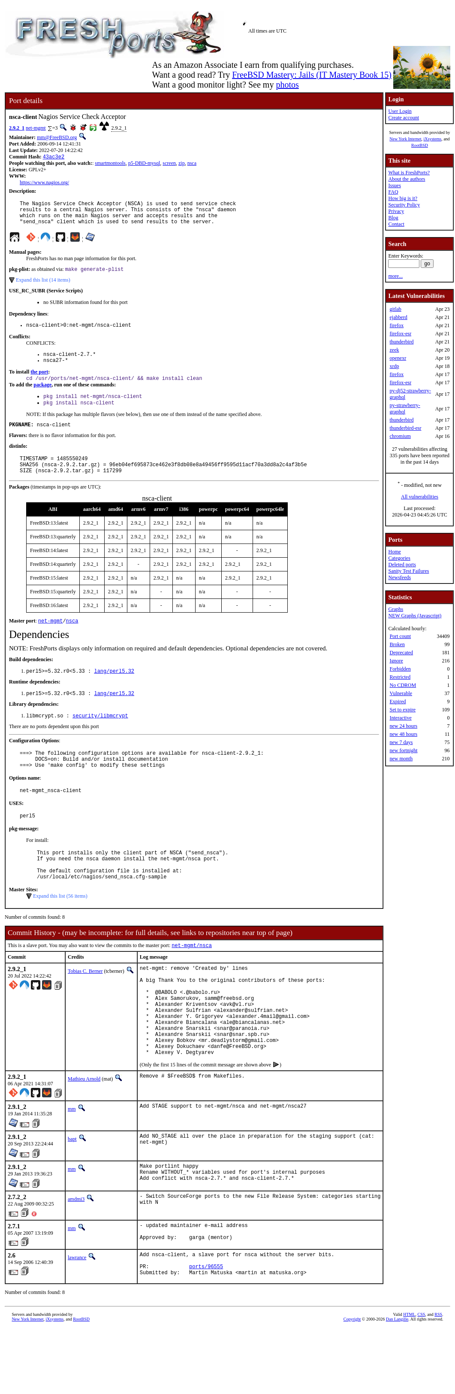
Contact (396, 224)
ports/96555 (206, 1330)
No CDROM (402, 685)
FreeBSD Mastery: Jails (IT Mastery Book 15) (312, 74)
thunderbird (401, 342)
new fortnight (403, 750)
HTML (409, 1379)
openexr (397, 358)
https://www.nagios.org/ (44, 183)
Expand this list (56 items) (60, 931)
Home (394, 552)
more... (395, 276)
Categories (399, 558)
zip (181, 164)
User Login (399, 111)
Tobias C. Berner (85, 1007)
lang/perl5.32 (114, 691)
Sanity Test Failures (408, 571)
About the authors (406, 179)
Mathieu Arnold (84, 1134)
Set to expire (402, 710)
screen (169, 164)
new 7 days (401, 742)
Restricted (399, 677)
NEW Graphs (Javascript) (414, 616)
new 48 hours (403, 734)
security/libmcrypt (100, 737)
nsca (191, 164)
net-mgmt (36, 128)
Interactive (400, 718)
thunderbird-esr (405, 428)
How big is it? (402, 198)
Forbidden (399, 669)
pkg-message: (24, 857)
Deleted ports (402, 565)
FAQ (393, 192)
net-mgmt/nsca (192, 980)
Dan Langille (397, 1384)
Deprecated (401, 653)
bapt (72, 1194)
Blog (393, 218)
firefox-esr (400, 334)
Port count (400, 636)
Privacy (396, 211)
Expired (397, 702)
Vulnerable (400, 693)
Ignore (396, 661)
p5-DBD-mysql (144, 164)
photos (287, 84)
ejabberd (398, 317)
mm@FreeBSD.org (57, 137)
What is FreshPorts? (409, 173)
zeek (394, 350)
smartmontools (110, 164)
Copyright (352, 1384)
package (42, 396)
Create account (403, 118)
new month (401, 759)
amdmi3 (76, 1256)
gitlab (395, 309)
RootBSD (419, 145)
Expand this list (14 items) (43, 287)
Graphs (395, 609)
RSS (438, 1379)
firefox (396, 325)
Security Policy (404, 205)
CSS (421, 1379)
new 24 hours (403, 726)
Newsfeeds (399, 577)
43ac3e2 (53, 157)
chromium (399, 436)
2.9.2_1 (16, 128)
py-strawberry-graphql (404, 408)
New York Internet (405, 139)
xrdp (394, 366)
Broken (396, 644)
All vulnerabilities (419, 497)
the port (39, 383)
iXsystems (432, 139)
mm (72, 1164)
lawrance (77, 1318)
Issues (394, 185)
